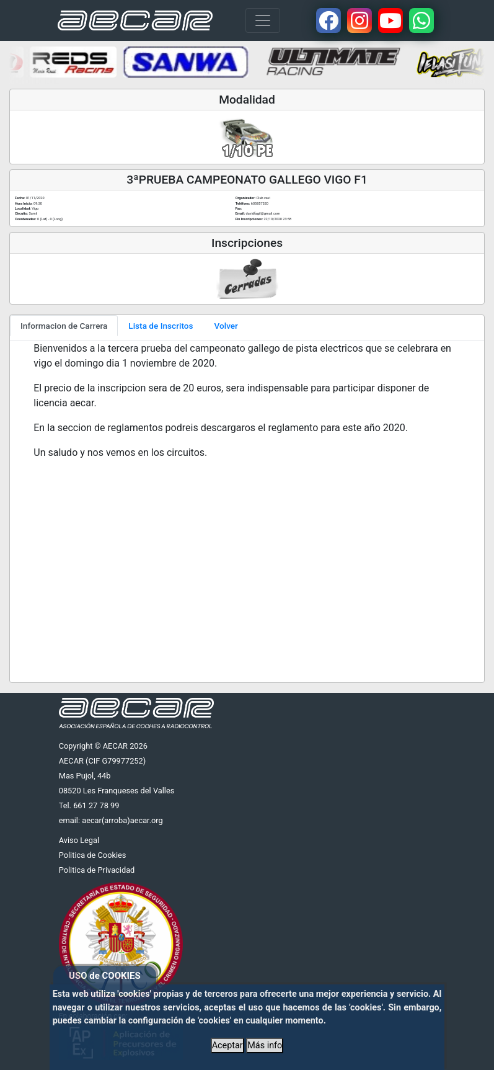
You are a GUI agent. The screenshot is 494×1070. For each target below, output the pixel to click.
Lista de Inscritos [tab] (160, 326)
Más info (264, 1045)
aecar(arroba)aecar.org (122, 820)
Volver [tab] (226, 326)
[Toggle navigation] (262, 20)
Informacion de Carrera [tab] (63, 326)
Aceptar (227, 1045)
